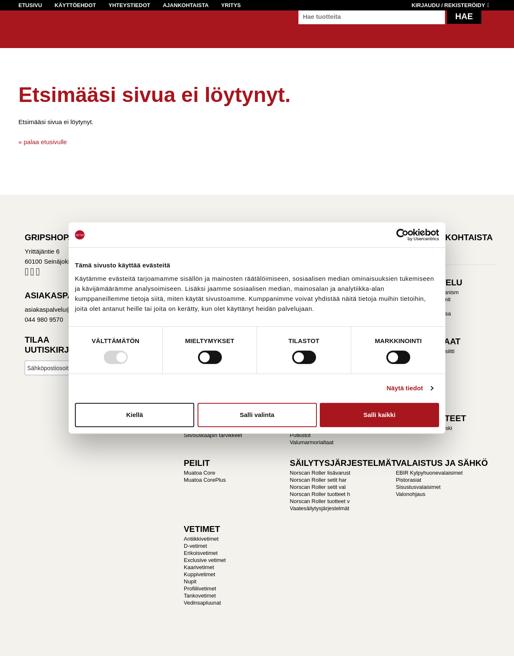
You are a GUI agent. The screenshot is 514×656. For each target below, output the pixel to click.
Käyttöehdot (75, 5)
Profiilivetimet (200, 588)
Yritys (231, 5)
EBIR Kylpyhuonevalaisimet (429, 473)
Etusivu (30, 5)
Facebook (26, 273)
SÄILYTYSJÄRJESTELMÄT (343, 463)
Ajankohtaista (185, 5)
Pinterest (38, 273)
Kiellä (134, 414)
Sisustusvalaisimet (418, 487)
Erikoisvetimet (201, 553)
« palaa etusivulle (42, 141)
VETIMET (202, 529)
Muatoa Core (199, 473)
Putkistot (300, 435)
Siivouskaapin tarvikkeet (213, 435)
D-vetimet (195, 546)
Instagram (32, 273)
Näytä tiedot (405, 388)
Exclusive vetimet (205, 560)
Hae (464, 25)
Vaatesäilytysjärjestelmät (319, 508)
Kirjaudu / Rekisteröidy (448, 5)
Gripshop (33, 32)
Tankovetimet (200, 595)
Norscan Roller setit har (318, 480)
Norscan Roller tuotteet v (320, 501)
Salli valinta (257, 414)
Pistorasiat (408, 480)
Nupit (190, 581)
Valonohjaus (411, 494)
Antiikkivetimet (201, 539)
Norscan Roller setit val (318, 487)
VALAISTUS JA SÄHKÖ (442, 463)
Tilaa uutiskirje (50, 344)
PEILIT (197, 463)
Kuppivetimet (199, 574)
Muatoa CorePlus (205, 480)
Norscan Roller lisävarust (320, 473)
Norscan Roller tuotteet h (320, 494)
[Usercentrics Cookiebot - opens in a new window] (402, 235)
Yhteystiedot (129, 5)
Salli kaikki (379, 414)
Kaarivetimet (199, 567)
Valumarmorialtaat (312, 442)
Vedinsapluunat (202, 603)
